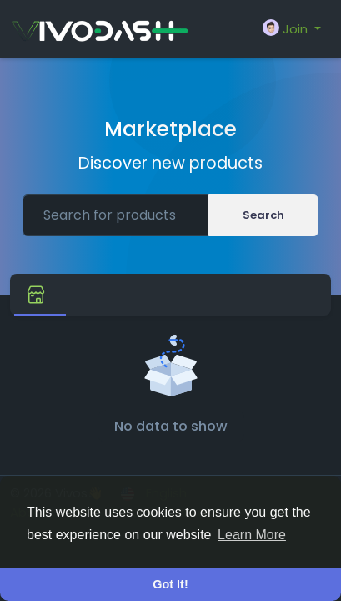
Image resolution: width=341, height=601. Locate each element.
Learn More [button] (252, 535)
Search (263, 215)
